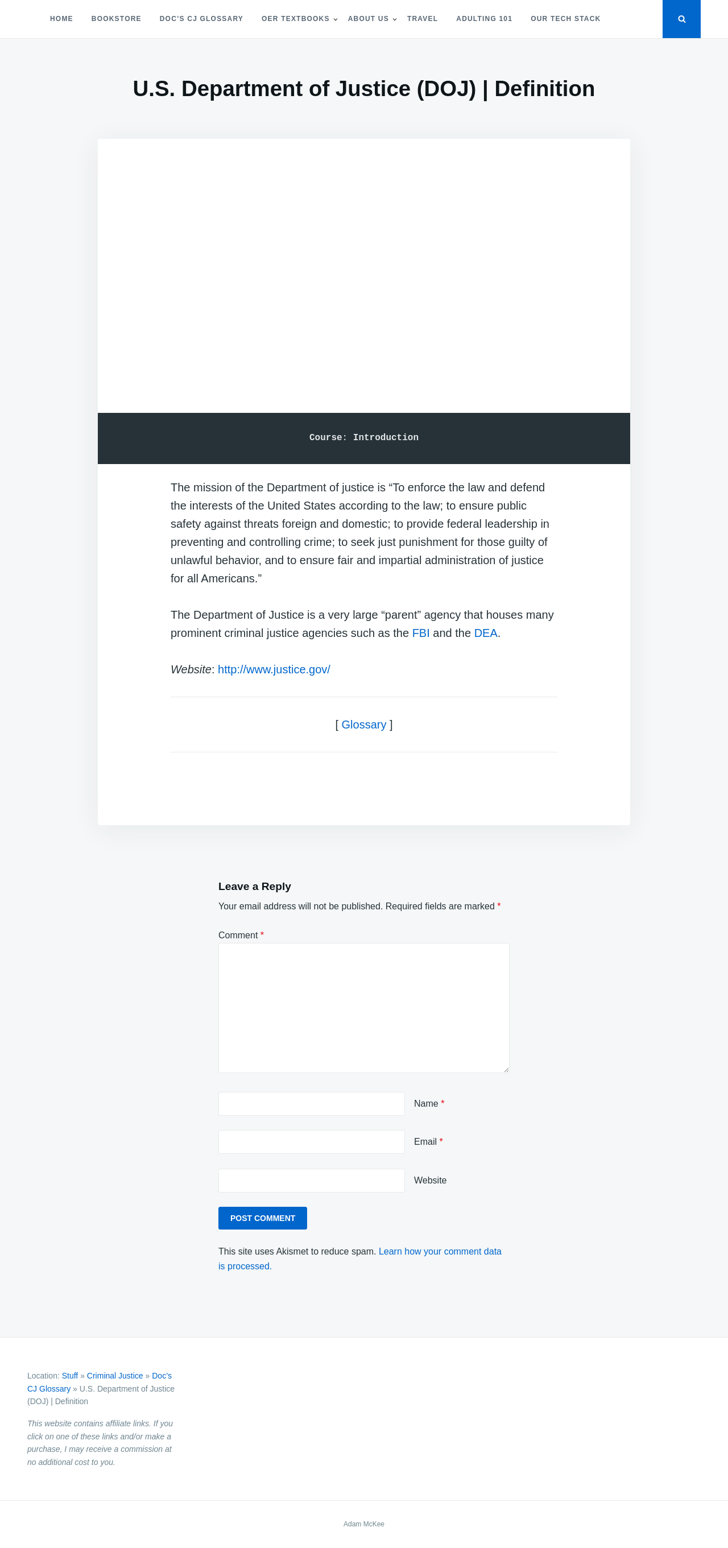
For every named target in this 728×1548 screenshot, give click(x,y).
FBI (421, 633)
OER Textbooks (296, 19)
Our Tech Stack (566, 19)
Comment (241, 935)
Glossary (364, 724)
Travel (422, 19)
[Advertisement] (364, 260)
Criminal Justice (115, 1375)
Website (430, 1180)
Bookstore (117, 19)
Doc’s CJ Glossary (201, 19)
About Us (368, 19)
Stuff (70, 1375)
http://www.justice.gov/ (274, 669)
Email (428, 1141)
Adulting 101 (484, 19)
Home (61, 19)
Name (429, 1103)
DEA (486, 633)
